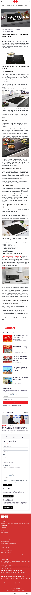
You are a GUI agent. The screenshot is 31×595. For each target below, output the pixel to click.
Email (4, 454)
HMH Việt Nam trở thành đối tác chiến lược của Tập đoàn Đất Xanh (20, 368)
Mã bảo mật (5, 393)
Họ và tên (5, 443)
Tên (4, 449)
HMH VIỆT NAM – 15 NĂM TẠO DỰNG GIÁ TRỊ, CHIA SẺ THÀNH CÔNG (20, 337)
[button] (6, 328)
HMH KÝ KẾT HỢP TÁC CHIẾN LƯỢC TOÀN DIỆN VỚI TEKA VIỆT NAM (20, 358)
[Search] (29, 2)
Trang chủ (4, 5)
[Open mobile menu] (3, 2)
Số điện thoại (6, 459)
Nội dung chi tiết (6, 465)
